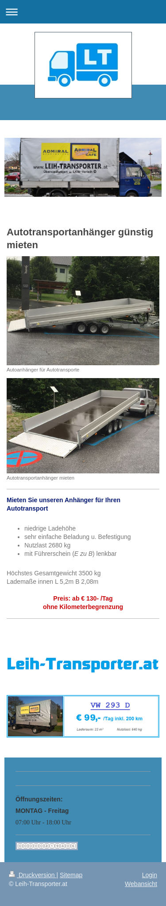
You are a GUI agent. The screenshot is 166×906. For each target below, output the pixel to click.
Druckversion (32, 875)
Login (149, 875)
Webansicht (141, 883)
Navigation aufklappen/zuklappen (83, 11)
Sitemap (71, 875)
